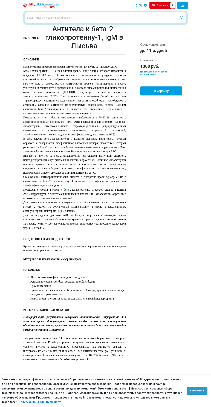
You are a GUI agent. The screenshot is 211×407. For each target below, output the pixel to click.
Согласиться (197, 390)
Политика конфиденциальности (40, 402)
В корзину (161, 92)
